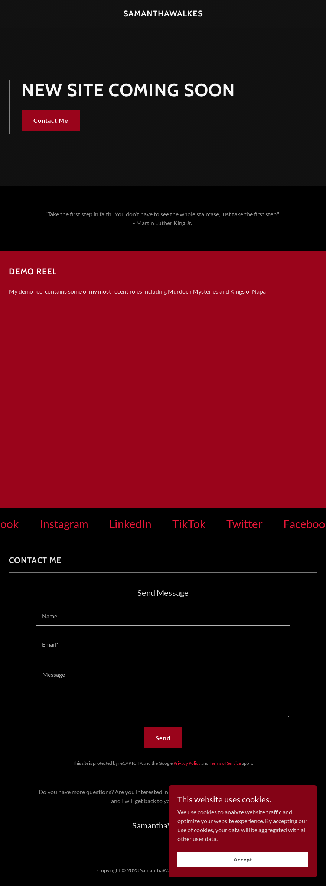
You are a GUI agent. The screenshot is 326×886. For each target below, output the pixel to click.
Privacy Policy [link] (187, 763)
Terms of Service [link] (225, 763)
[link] (163, 13)
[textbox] (163, 616)
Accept (243, 859)
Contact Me (50, 120)
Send (163, 737)
